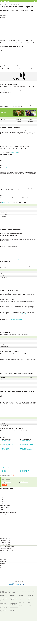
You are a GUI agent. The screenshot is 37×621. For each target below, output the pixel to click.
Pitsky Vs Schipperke (23, 467)
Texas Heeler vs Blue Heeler (3, 607)
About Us (29, 596)
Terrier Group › (2, 573)
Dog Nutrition (20, 598)
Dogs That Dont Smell (3, 603)
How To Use (29, 599)
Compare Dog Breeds (21, 605)
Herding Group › (2, 563)
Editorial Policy (30, 598)
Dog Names (20, 606)
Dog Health (20, 596)
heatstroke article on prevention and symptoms (11, 167)
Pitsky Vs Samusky (4, 472)
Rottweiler (30, 108)
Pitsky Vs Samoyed (4, 471)
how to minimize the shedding (22, 313)
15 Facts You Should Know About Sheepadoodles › (7, 556)
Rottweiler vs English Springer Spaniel (26, 449)
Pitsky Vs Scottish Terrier (23, 471)
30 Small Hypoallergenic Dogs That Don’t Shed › (7, 540)
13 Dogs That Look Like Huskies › (5, 542)
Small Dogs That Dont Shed (3, 604)
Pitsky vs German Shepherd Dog (6, 441)
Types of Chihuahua (2, 606)
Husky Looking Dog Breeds (3, 598)
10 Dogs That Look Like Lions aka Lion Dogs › (6, 554)
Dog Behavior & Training (22, 599)
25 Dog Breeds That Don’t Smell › (5, 544)
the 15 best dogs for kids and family (13, 259)
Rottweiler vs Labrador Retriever (25, 440)
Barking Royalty (4, 1)
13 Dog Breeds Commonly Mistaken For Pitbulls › (7, 546)
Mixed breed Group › (3, 569)
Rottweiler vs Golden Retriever (24, 443)
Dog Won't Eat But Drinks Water (14, 596)
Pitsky (18, 108)
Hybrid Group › (2, 567)
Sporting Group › (2, 571)
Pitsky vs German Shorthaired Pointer (7, 444)
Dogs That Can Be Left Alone (3, 596)
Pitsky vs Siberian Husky (5, 448)
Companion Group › (3, 561)
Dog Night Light (12, 610)
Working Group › (2, 575)
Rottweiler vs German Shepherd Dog (25, 441)
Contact (29, 602)
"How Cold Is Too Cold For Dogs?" (7, 202)
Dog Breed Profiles (21, 602)
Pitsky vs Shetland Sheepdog (5, 450)
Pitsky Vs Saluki (3, 470)
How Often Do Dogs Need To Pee (14, 599)
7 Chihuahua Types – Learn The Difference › (6, 548)
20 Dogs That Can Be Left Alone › (5, 538)
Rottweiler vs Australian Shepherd (25, 445)
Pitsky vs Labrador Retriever (5, 440)
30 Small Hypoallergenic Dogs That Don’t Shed (15, 319)
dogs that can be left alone (14, 152)
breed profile (33, 432)
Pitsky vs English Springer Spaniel (6, 449)
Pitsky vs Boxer (3, 501)
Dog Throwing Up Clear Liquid (13, 598)
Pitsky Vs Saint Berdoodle (5, 467)
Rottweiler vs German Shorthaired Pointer (26, 444)
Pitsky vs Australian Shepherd (5, 445)
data (21, 68)
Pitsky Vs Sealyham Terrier (24, 472)
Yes (11, 475)
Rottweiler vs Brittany (23, 452)
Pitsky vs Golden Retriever (5, 443)
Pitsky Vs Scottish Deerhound (24, 470)
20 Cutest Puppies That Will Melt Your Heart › (6, 550)
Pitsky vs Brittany (3, 452)
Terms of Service (30, 605)
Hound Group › (2, 565)
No (13, 475)
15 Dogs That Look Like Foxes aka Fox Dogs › (6, 552)
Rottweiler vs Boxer (3, 524)
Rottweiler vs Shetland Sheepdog (25, 450)
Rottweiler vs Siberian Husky (24, 448)
